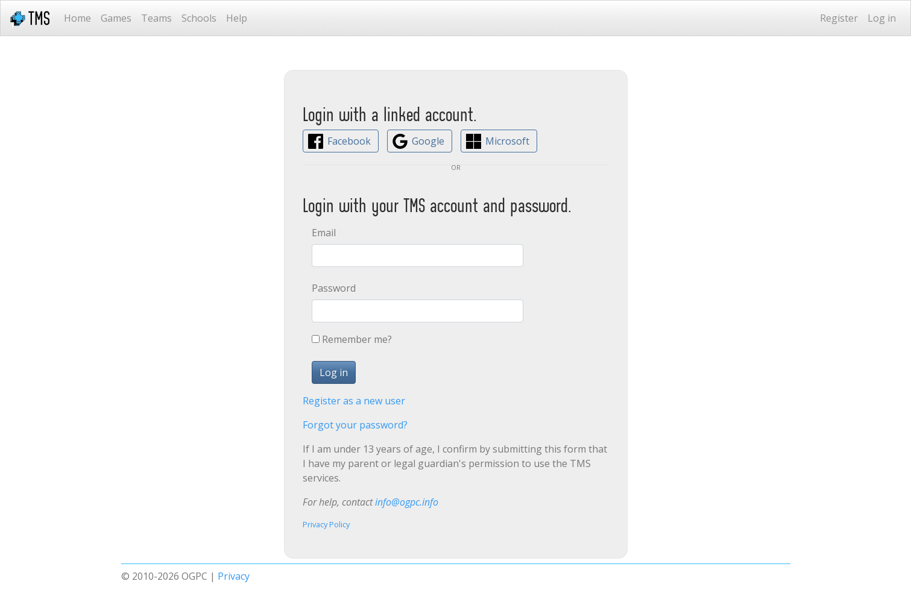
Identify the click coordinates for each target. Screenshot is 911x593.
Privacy (234, 576)
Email (324, 232)
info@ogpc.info (406, 502)
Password (334, 288)
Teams (156, 18)
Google (428, 141)
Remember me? (357, 339)
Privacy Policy (326, 524)
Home (77, 18)
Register (839, 18)
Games (116, 18)
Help (236, 18)
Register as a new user (354, 400)
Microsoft (507, 141)
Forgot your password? (355, 424)
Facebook (349, 141)
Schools (198, 18)
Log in (882, 18)
